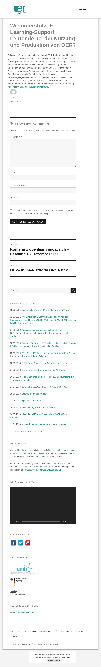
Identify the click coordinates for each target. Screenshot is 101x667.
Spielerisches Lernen (31, 401)
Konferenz (27, 330)
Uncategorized (15, 101)
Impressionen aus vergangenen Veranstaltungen (44, 424)
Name (13, 172)
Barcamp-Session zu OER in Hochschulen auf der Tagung (49, 343)
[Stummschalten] (68, 521)
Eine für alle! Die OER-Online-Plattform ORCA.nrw (45, 310)
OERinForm (14, 644)
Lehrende (15, 631)
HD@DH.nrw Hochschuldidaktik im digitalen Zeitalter (34, 346)
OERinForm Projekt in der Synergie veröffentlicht (44, 363)
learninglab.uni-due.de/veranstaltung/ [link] (28, 87)
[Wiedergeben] (13, 521)
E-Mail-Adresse (19, 185)
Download (79, 631)
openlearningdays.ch (41, 330)
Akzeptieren (54, 660)
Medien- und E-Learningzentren (37, 631)
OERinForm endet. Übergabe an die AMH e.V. (43, 370)
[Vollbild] (72, 521)
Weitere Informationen (62, 657)
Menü (82, 9)
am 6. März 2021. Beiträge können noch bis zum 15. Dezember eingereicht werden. (39, 333)
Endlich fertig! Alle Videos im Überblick (40, 407)
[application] (43, 505)
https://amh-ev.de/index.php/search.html (43, 470)
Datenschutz (28, 612)
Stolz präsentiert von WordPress (46, 644)
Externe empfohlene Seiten (34, 394)
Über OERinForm (63, 631)
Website (14, 198)
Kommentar (17, 137)
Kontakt (14, 637)
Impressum (15, 612)
